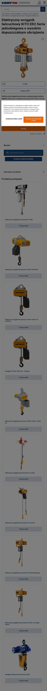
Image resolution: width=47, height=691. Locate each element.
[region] (23, 113)
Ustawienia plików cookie (14, 118)
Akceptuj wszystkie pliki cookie (33, 119)
